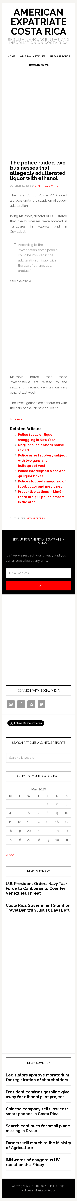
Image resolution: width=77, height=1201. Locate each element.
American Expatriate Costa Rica (38, 22)
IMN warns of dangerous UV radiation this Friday (33, 1162)
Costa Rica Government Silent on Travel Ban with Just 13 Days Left (38, 908)
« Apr (10, 855)
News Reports (35, 518)
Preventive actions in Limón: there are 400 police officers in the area (41, 497)
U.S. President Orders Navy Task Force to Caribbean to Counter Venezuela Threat (37, 888)
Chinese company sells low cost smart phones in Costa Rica (37, 1111)
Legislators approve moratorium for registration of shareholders (37, 1077)
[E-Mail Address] (38, 573)
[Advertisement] (38, 108)
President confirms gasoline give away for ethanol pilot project (38, 1094)
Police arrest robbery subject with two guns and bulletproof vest (42, 460)
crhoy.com (18, 418)
